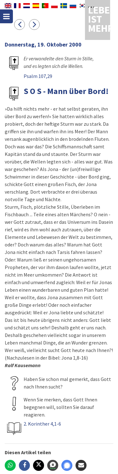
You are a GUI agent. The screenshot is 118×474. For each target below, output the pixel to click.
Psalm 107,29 (38, 76)
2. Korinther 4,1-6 (42, 424)
